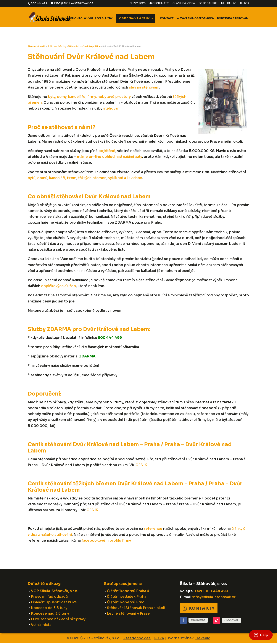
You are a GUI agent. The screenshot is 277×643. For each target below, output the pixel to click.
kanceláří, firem (62, 178)
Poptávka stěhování (233, 18)
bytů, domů (37, 178)
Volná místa (41, 624)
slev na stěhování (144, 87)
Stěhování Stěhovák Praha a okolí (136, 608)
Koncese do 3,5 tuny (49, 608)
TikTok (244, 3)
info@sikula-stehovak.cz (214, 597)
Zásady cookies (137, 638)
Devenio (202, 638)
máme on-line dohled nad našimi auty (109, 156)
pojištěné (106, 151)
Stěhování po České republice (84, 46)
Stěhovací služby (57, 46)
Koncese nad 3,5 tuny (50, 613)
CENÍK (141, 465)
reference (153, 528)
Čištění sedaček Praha (126, 596)
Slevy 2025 (138, 3)
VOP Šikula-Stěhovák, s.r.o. (54, 591)
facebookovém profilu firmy (106, 540)
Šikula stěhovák (37, 46)
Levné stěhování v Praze (128, 613)
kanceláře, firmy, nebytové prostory (99, 96)
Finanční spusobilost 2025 (54, 602)
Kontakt (167, 18)
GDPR (159, 638)
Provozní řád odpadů (49, 596)
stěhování (112, 108)
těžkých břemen (92, 178)
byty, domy (57, 96)
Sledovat (198, 620)
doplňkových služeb (58, 286)
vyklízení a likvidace (125, 178)
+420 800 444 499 (211, 591)
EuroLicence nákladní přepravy (58, 619)
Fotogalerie (208, 3)
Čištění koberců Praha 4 (128, 591)
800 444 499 (39, 3)
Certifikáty (159, 3)
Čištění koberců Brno (126, 602)
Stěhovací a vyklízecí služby (90, 18)
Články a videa (183, 3)
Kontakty (201, 608)
